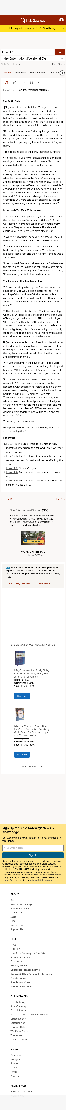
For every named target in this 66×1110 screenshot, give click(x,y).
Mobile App (16, 912)
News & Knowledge (21, 904)
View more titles (33, 766)
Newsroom (16, 925)
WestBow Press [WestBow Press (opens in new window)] (19, 1031)
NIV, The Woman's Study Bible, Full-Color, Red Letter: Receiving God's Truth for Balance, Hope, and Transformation (32, 730)
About (13, 900)
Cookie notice (18, 978)
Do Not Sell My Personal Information (32, 974)
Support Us (16, 929)
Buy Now (22, 695)
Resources (20, 72)
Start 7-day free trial (19, 583)
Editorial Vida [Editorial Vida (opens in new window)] (17, 1023)
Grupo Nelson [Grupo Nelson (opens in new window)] (18, 1018)
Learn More (44, 583)
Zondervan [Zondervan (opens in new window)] (16, 1035)
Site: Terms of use (20, 982)
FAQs (13, 944)
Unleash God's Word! (32, 555)
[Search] (60, 52)
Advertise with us (20, 957)
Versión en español (21, 1091)
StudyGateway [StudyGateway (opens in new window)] (18, 1006)
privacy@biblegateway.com (43, 880)
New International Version (25, 510)
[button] (61, 20)
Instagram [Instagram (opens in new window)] (16, 1059)
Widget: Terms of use (22, 986)
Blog (13, 921)
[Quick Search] (27, 52)
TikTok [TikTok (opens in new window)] (14, 1067)
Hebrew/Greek (37, 72)
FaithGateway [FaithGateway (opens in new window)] (18, 1002)
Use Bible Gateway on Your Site (27, 953)
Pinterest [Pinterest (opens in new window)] (15, 1063)
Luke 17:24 (12, 472)
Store (13, 916)
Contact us (16, 961)
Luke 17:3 (11, 444)
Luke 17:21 (12, 468)
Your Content (56, 72)
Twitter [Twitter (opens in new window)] (14, 1071)
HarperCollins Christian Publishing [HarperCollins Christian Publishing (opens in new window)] (29, 1014)
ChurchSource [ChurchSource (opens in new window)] (18, 1010)
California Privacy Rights (25, 969)
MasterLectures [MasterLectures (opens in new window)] (19, 1039)
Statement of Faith (20, 908)
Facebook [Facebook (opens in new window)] (15, 1055)
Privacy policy (18, 965)
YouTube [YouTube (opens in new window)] (15, 1076)
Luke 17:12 (12, 456)
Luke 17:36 (12, 480)
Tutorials (15, 949)
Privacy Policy (9, 880)
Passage (7, 72)
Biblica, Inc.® (20, 522)
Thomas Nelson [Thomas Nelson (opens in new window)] (19, 1027)
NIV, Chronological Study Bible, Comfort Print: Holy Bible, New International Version (31, 673)
